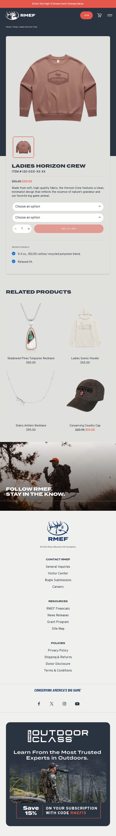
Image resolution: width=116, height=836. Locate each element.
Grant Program (58, 622)
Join (86, 15)
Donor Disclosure (58, 664)
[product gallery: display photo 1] (23, 147)
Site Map (58, 629)
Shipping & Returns (58, 657)
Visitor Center (58, 574)
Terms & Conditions (58, 671)
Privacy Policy (58, 651)
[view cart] (99, 15)
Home (8, 27)
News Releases (58, 615)
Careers (58, 587)
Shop (15, 27)
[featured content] (58, 774)
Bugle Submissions (58, 580)
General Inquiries (58, 567)
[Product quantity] (22, 228)
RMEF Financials (58, 609)
